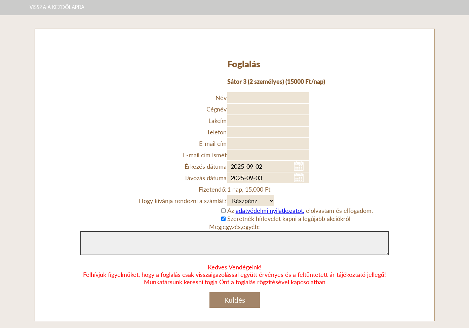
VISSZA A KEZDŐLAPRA (57, 7)
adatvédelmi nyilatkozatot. (270, 210)
